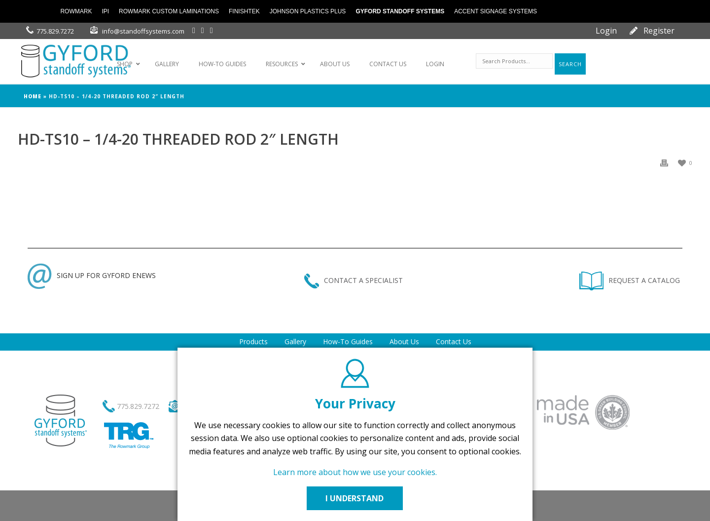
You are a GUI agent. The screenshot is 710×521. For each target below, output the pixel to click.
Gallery (295, 341)
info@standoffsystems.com (143, 31)
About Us (404, 341)
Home (32, 96)
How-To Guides (348, 341)
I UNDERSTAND (355, 498)
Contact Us (453, 341)
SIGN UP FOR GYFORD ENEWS (92, 275)
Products (253, 341)
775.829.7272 (55, 31)
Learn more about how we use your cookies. (355, 472)
